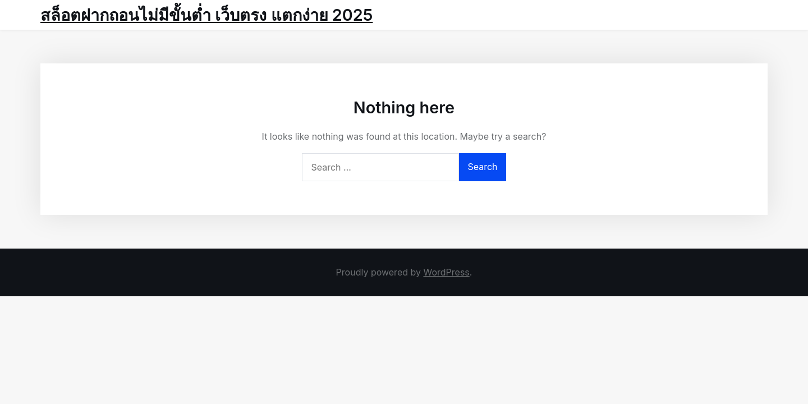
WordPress (446, 272)
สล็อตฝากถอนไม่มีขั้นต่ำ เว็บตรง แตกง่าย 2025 (206, 15)
